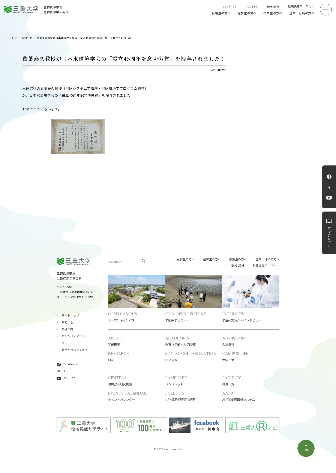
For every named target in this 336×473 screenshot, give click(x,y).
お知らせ (27, 37)
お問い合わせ (70, 322)
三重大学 (73, 261)
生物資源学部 (66, 273)
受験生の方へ (221, 13)
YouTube (329, 198)
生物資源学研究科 (69, 278)
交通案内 (67, 329)
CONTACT (229, 6)
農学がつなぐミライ (75, 350)
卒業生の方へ (272, 13)
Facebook (329, 176)
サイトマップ (70, 315)
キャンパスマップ (73, 336)
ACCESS (251, 6)
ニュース (67, 343)
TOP (14, 37)
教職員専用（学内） (301, 6)
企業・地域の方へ (302, 13)
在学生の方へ (247, 13)
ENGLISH (272, 6)
